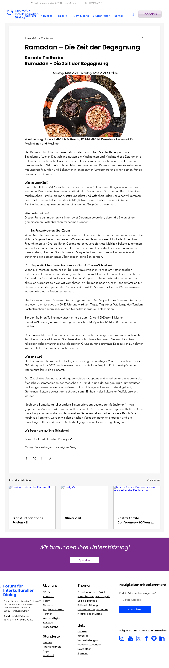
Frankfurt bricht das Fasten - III (28, 520)
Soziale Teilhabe (87, 600)
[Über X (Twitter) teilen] (34, 458)
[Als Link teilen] (50, 458)
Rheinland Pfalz (52, 646)
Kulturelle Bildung (88, 605)
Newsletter (84, 649)
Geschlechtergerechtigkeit (94, 596)
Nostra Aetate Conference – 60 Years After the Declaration (134, 520)
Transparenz (50, 627)
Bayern (47, 651)
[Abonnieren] (135, 609)
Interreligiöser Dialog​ (65, 447)
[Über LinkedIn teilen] (42, 458)
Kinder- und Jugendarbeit (93, 609)
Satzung (48, 622)
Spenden (83, 653)
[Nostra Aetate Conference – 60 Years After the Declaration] (137, 499)
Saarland (48, 655)
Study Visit (73, 518)
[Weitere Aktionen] (142, 38)
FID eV (46, 592)
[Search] (132, 14)
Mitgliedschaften (53, 609)
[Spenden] (149, 14)
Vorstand (48, 596)
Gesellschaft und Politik (92, 592)
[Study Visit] (84, 499)
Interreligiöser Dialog (90, 613)
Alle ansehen (153, 479)
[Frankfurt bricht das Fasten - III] (32, 499)
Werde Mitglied (52, 618)
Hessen (47, 642)
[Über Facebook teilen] (26, 458)
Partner (47, 613)
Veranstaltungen (44, 447)
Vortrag (29, 447)
